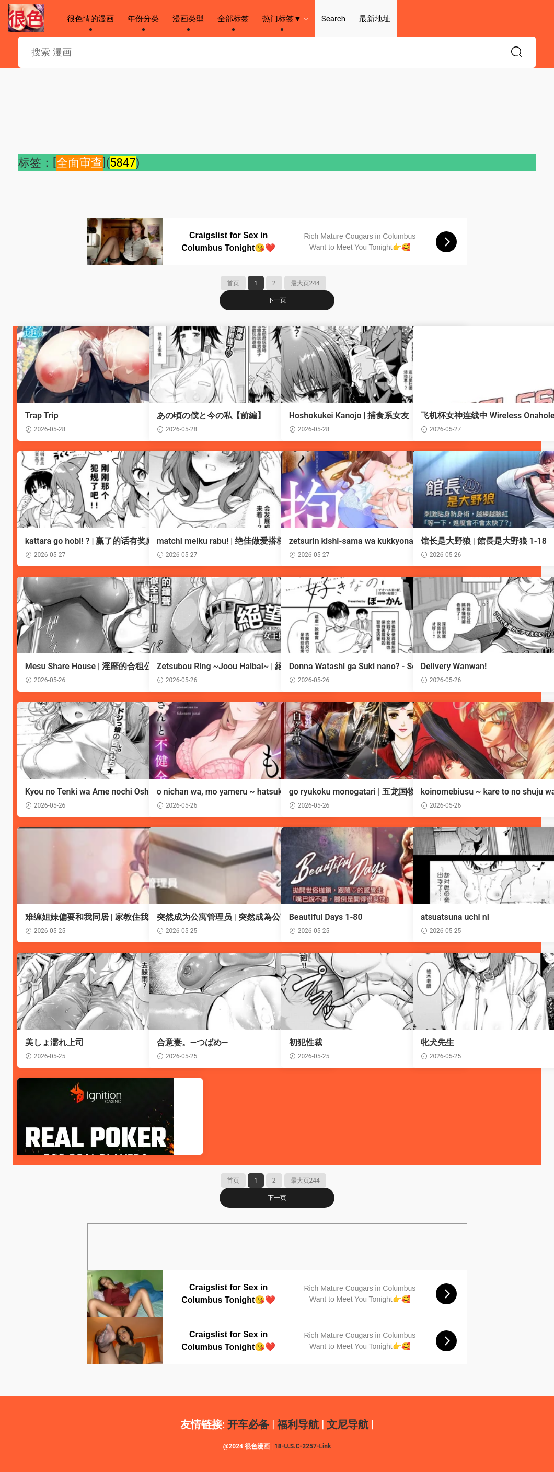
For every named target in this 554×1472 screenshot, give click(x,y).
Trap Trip (43, 415)
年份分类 (143, 19)
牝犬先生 (438, 1042)
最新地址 (374, 19)
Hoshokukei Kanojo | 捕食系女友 (342, 416)
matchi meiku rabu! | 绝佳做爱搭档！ (209, 541)
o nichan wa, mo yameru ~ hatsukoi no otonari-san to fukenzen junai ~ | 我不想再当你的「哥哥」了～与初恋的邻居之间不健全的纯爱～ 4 (210, 792)
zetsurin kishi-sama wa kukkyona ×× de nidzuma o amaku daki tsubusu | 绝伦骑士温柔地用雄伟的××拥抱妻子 (342, 541)
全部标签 (233, 19)
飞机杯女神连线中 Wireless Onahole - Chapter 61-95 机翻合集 (473, 416)
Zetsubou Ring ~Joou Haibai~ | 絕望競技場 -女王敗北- (210, 666)
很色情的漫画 (26, 18)
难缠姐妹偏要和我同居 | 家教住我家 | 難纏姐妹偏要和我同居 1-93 (75, 917)
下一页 (277, 300)
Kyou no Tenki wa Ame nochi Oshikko (78, 792)
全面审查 (79, 162)
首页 (233, 283)
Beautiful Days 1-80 (327, 917)
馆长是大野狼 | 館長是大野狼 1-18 (471, 541)
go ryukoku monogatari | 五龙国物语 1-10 (340, 792)
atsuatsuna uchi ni (456, 917)
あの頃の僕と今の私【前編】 (204, 416)
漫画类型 (188, 19)
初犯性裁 (307, 1042)
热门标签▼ (282, 19)
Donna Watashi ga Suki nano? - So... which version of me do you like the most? (341, 666)
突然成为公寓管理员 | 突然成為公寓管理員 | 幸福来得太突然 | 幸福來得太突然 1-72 (210, 917)
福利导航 (298, 1424)
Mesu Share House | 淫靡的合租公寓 (77, 666)
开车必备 (248, 1424)
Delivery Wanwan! (455, 666)
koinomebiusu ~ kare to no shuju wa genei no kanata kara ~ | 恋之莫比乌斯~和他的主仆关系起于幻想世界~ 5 (474, 792)
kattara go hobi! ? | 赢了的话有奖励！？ (78, 541)
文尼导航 (347, 1424)
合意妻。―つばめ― (193, 1042)
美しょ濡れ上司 (55, 1042)
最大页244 (305, 283)
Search (333, 19)
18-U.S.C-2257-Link (302, 1446)
